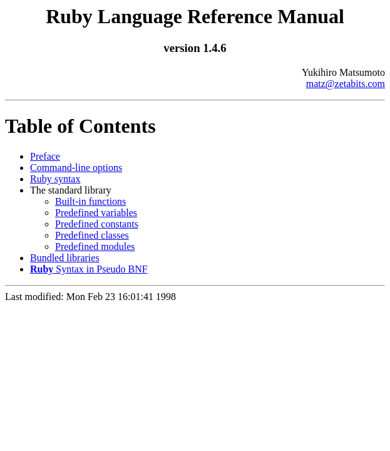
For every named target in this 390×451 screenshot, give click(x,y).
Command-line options (76, 167)
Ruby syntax (55, 179)
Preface (45, 156)
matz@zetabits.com (345, 83)
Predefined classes (92, 235)
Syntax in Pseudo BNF (89, 269)
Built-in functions (90, 201)
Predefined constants (96, 224)
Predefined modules (95, 246)
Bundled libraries (65, 257)
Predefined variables (96, 212)
